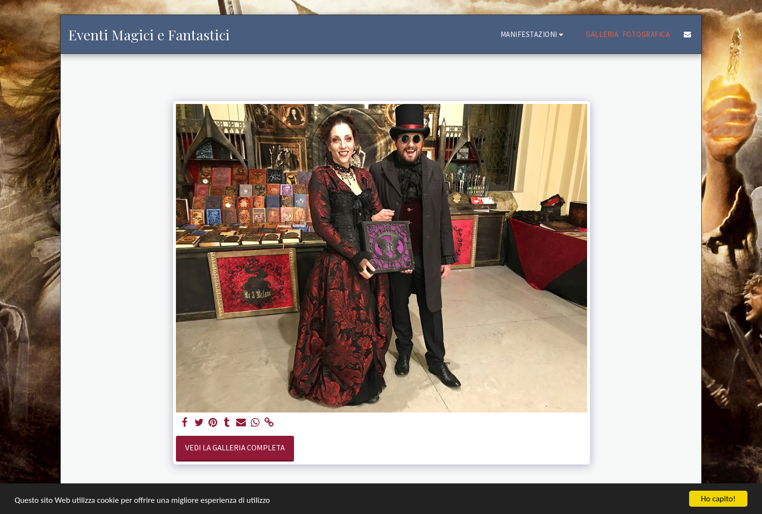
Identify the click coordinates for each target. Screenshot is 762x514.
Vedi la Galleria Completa (235, 448)
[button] (533, 34)
